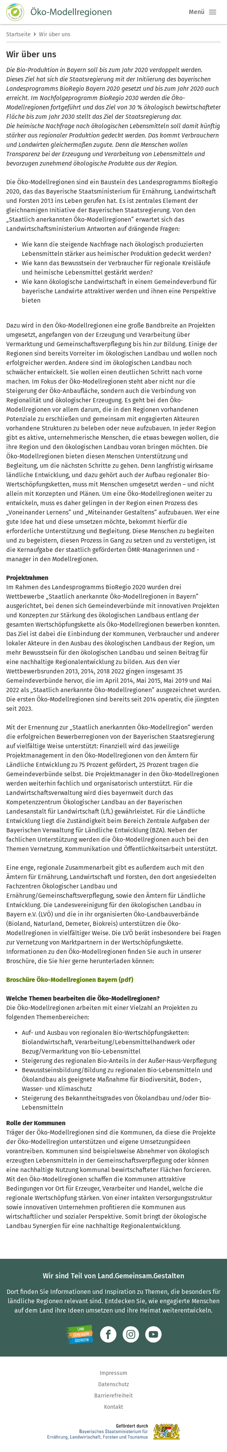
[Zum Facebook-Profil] (108, 1334)
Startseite (18, 34)
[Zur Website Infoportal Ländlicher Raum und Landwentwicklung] (79, 1334)
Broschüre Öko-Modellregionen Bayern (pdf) (69, 979)
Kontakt (113, 1407)
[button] (212, 12)
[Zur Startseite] (58, 12)
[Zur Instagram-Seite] (131, 1334)
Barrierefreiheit (113, 1395)
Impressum (113, 1373)
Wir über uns (54, 34)
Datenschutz (113, 1384)
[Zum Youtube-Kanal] (153, 1334)
